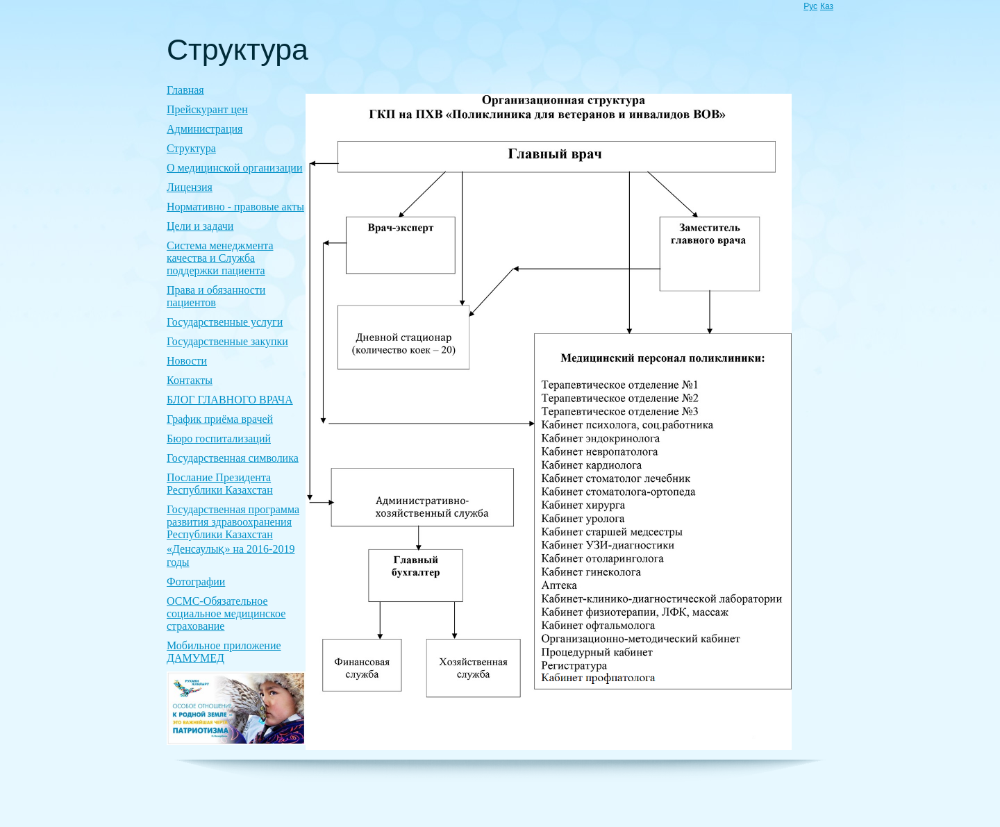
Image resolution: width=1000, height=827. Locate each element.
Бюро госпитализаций (219, 438)
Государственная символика (233, 458)
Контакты (189, 380)
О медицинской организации (234, 168)
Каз (826, 6)
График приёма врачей (220, 419)
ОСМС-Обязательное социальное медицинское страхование (226, 613)
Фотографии (196, 581)
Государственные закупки (227, 341)
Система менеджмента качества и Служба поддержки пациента (220, 258)
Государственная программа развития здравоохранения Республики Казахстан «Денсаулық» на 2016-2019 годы (233, 535)
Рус (810, 6)
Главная (185, 90)
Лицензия (189, 187)
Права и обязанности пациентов (216, 296)
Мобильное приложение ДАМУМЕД (224, 652)
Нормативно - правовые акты (235, 206)
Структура (191, 148)
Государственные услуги (225, 322)
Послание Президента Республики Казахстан (220, 483)
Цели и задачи (200, 226)
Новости (187, 361)
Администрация (204, 129)
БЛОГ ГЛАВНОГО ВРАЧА (230, 400)
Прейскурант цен (207, 109)
